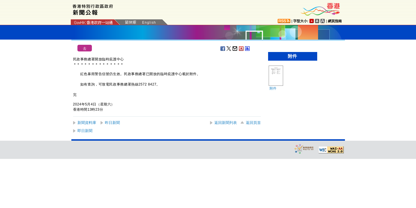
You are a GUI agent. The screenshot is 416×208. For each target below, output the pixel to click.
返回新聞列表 (225, 122)
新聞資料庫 (86, 122)
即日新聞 (84, 131)
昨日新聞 (112, 122)
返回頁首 (253, 122)
